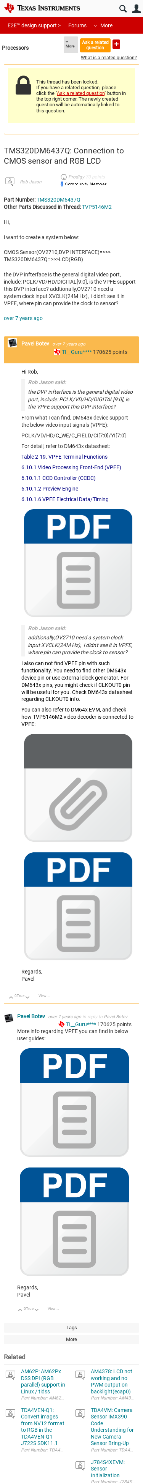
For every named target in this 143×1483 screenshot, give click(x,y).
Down (27, 998)
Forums (77, 25)
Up (11, 998)
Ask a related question (95, 45)
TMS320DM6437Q (58, 200)
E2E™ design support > (34, 25)
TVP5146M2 (97, 207)
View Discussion (47, 996)
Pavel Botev (35, 344)
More (106, 25)
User (136, 9)
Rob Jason (31, 182)
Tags (71, 1327)
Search (123, 9)
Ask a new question (116, 44)
